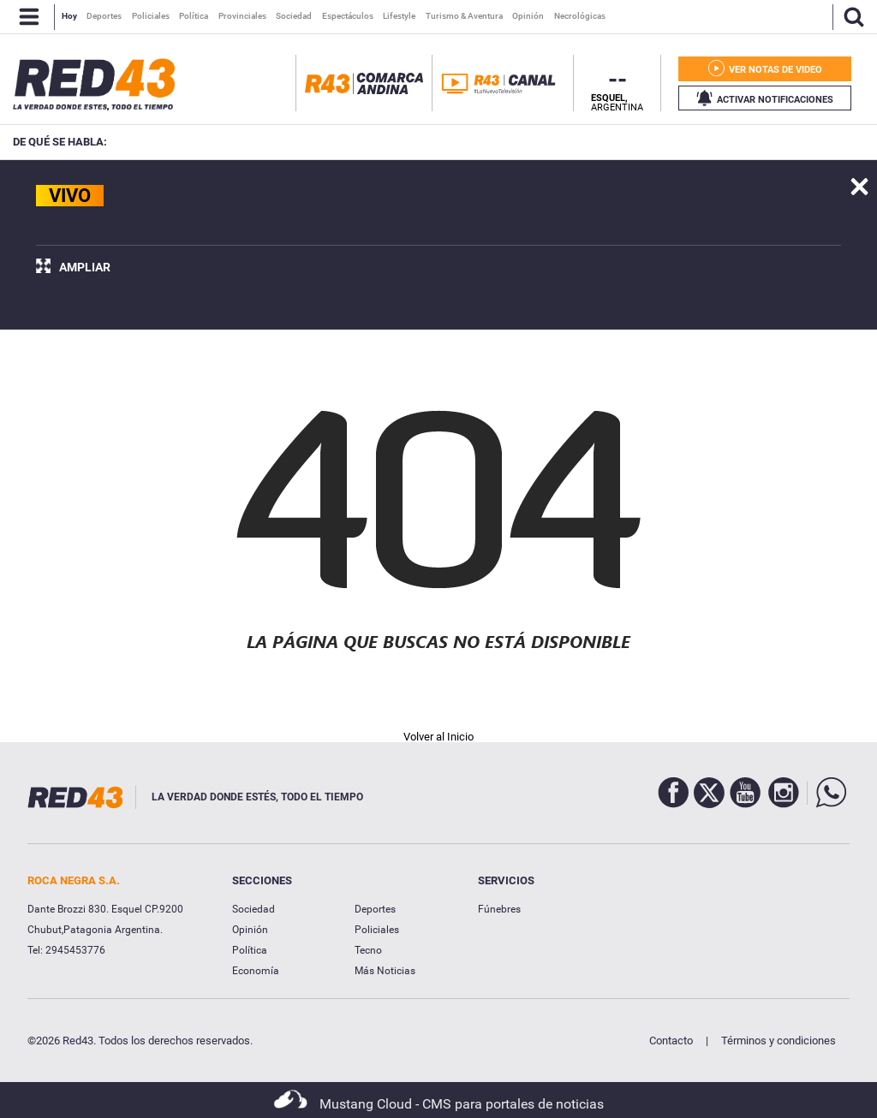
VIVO (70, 195)
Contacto (671, 1040)
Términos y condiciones (778, 1040)
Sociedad (253, 909)
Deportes (375, 909)
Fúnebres (499, 909)
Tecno (368, 950)
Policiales (377, 930)
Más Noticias (385, 971)
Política (249, 950)
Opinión (250, 930)
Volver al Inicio (438, 736)
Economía (255, 971)
